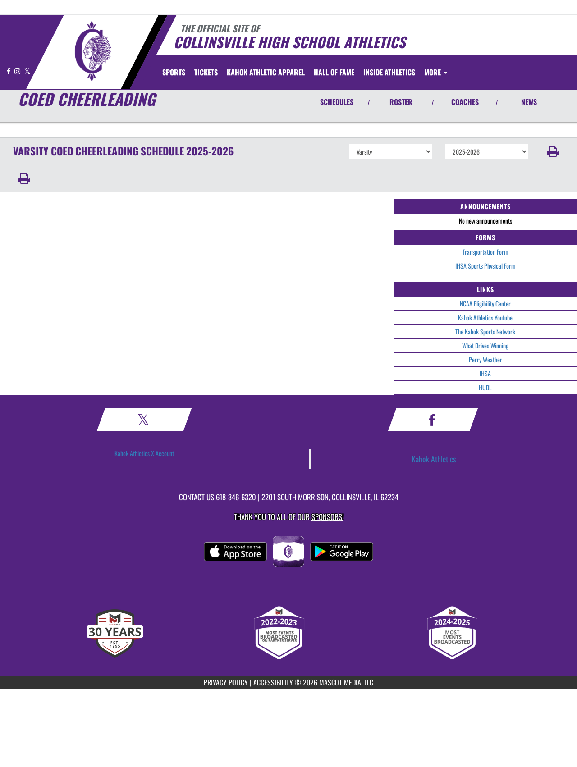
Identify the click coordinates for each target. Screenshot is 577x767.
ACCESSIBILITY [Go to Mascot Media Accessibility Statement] (273, 682)
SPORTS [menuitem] (173, 72)
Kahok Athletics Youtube (485, 317)
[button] (553, 151)
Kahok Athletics (434, 459)
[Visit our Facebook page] (9, 71)
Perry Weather (485, 359)
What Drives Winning (485, 345)
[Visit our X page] (27, 71)
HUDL (485, 387)
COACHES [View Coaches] (465, 101)
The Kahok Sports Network (485, 331)
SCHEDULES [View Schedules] (336, 101)
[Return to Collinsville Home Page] (92, 51)
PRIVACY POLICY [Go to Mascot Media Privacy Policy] (226, 682)
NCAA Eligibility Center (485, 303)
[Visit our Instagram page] (18, 71)
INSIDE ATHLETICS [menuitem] (389, 72)
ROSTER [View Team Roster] (400, 101)
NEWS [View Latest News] (529, 101)
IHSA (485, 373)
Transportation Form (485, 251)
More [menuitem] (435, 72)
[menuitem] (206, 72)
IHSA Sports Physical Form (485, 265)
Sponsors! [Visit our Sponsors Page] (327, 516)
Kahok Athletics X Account (144, 453)
